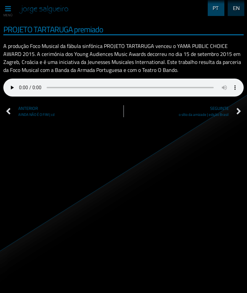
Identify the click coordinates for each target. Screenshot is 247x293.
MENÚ (7, 15)
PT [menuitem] (214, 4)
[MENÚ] (8, 8)
